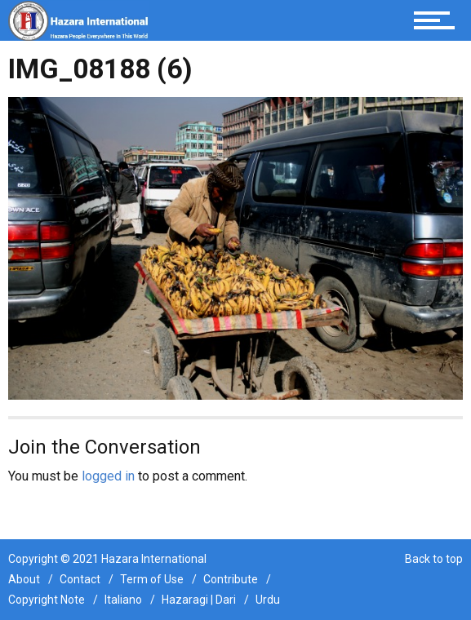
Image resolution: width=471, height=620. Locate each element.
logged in (108, 476)
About (24, 579)
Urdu (267, 599)
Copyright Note (46, 599)
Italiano (123, 599)
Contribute (230, 579)
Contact (80, 579)
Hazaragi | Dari (199, 599)
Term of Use (152, 579)
